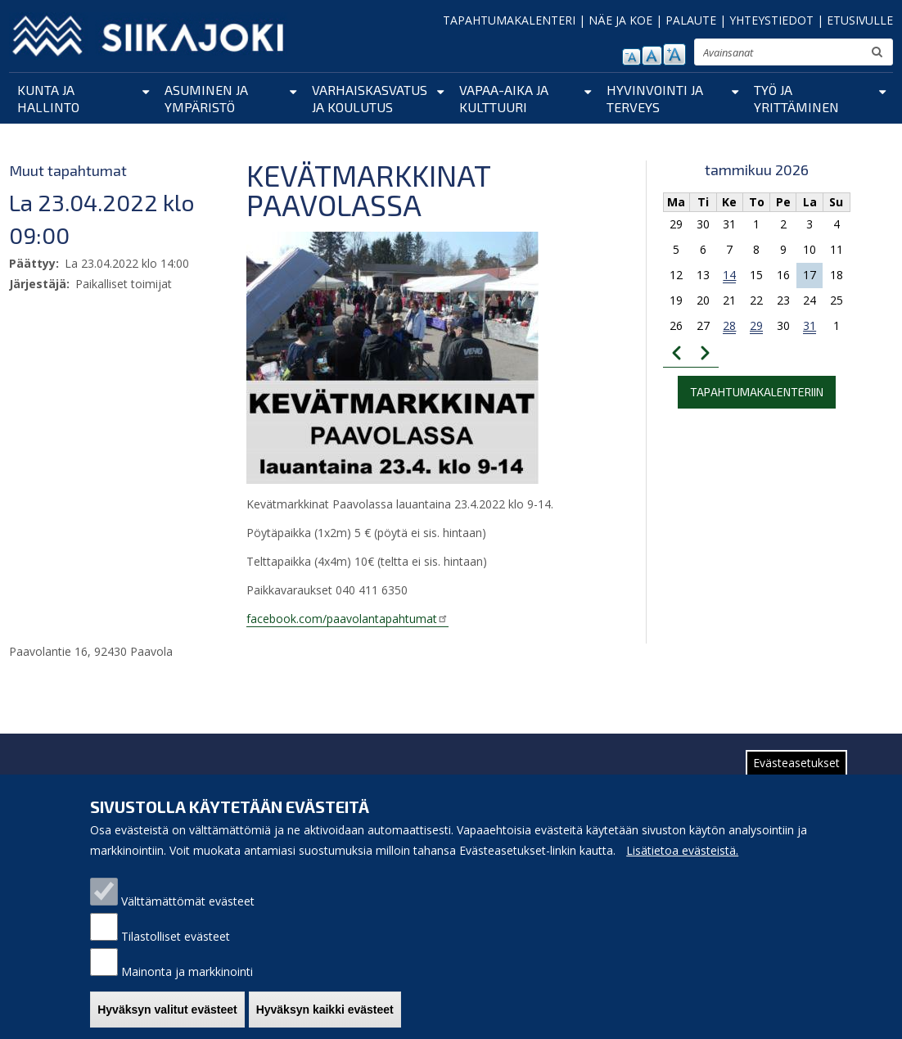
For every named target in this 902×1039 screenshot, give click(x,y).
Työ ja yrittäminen (796, 98)
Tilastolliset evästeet (175, 954)
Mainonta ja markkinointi (187, 989)
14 (729, 274)
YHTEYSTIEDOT (771, 20)
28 (729, 325)
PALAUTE (690, 20)
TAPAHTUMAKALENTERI (509, 20)
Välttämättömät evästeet (188, 919)
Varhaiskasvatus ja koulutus (369, 98)
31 (809, 325)
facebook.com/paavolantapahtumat (347, 618)
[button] (392, 357)
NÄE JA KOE (620, 20)
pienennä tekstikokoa (631, 57)
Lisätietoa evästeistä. (682, 868)
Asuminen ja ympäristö (206, 98)
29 (756, 325)
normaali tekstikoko (652, 56)
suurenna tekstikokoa (674, 54)
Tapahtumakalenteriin (756, 392)
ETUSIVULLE (860, 20)
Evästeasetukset (796, 780)
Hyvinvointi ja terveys (655, 98)
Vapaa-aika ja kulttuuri (503, 98)
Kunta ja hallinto (48, 98)
